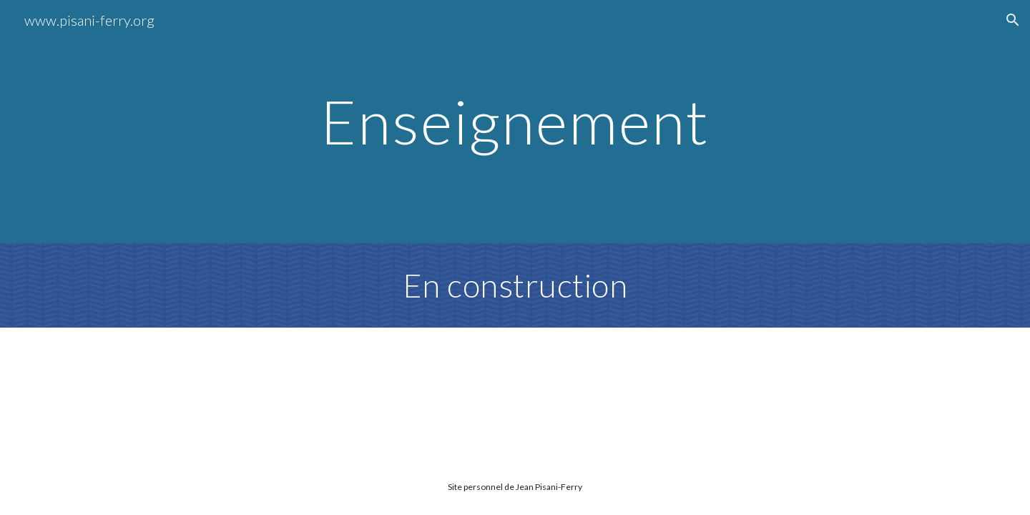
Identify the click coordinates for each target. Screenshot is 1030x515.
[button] (1013, 20)
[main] (515, 121)
